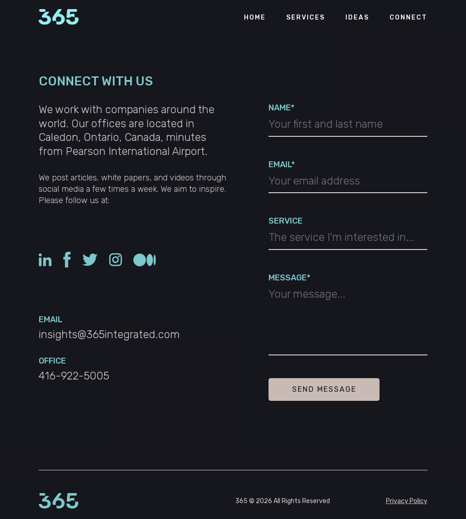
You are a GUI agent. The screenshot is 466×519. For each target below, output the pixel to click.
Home (255, 18)
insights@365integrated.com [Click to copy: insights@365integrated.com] (109, 334)
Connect (408, 18)
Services (305, 18)
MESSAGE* (289, 278)
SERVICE (285, 221)
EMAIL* (281, 165)
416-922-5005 (74, 375)
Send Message (324, 389)
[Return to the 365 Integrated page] (59, 17)
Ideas (357, 18)
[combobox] (347, 240)
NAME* (281, 108)
